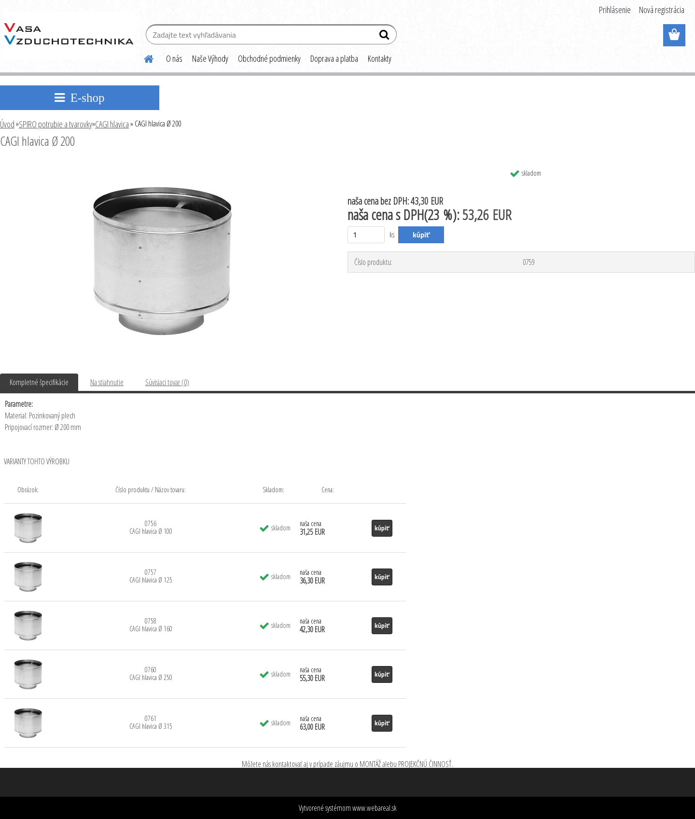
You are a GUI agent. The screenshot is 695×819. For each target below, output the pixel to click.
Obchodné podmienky (269, 58)
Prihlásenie (615, 9)
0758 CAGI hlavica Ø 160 (150, 624)
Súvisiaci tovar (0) (167, 382)
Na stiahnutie (107, 382)
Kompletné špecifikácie (39, 382)
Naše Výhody (210, 58)
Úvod (7, 124)
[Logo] (68, 36)
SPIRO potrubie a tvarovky (55, 124)
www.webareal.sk (374, 808)
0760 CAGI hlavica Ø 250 (150, 673)
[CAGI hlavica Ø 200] (161, 167)
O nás (174, 58)
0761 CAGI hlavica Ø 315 (150, 722)
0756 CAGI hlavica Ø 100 (150, 527)
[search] (385, 37)
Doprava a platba (334, 58)
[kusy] (366, 234)
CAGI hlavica (112, 124)
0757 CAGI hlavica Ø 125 (150, 576)
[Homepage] (143, 57)
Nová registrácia (661, 9)
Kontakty (379, 58)
